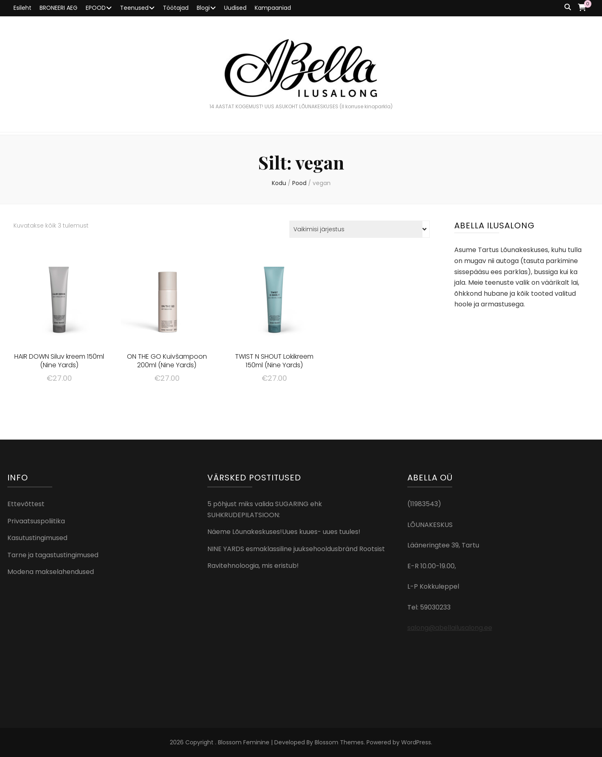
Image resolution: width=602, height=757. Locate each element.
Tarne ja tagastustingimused (52, 555)
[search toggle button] (567, 7)
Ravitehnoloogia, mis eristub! (253, 565)
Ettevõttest (25, 504)
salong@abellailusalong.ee (449, 627)
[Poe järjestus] (359, 229)
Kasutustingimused (37, 538)
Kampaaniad (273, 8)
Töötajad (176, 8)
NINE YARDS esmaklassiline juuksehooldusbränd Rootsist (296, 549)
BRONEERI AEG (59, 8)
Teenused (134, 8)
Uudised (235, 8)
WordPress (416, 742)
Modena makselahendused (50, 571)
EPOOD (96, 8)
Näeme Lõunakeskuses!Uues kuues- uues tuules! (283, 531)
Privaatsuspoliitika (36, 521)
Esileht (22, 8)
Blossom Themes (339, 742)
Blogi (203, 8)
